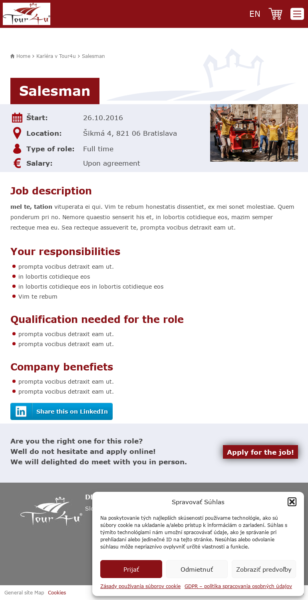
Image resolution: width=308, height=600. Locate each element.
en (254, 13)
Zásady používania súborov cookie (140, 586)
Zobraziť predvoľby (264, 569)
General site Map (24, 592)
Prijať (131, 569)
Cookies (57, 592)
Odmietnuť (197, 569)
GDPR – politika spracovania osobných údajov (238, 586)
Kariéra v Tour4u (56, 56)
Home (23, 56)
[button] (292, 502)
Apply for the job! (260, 452)
